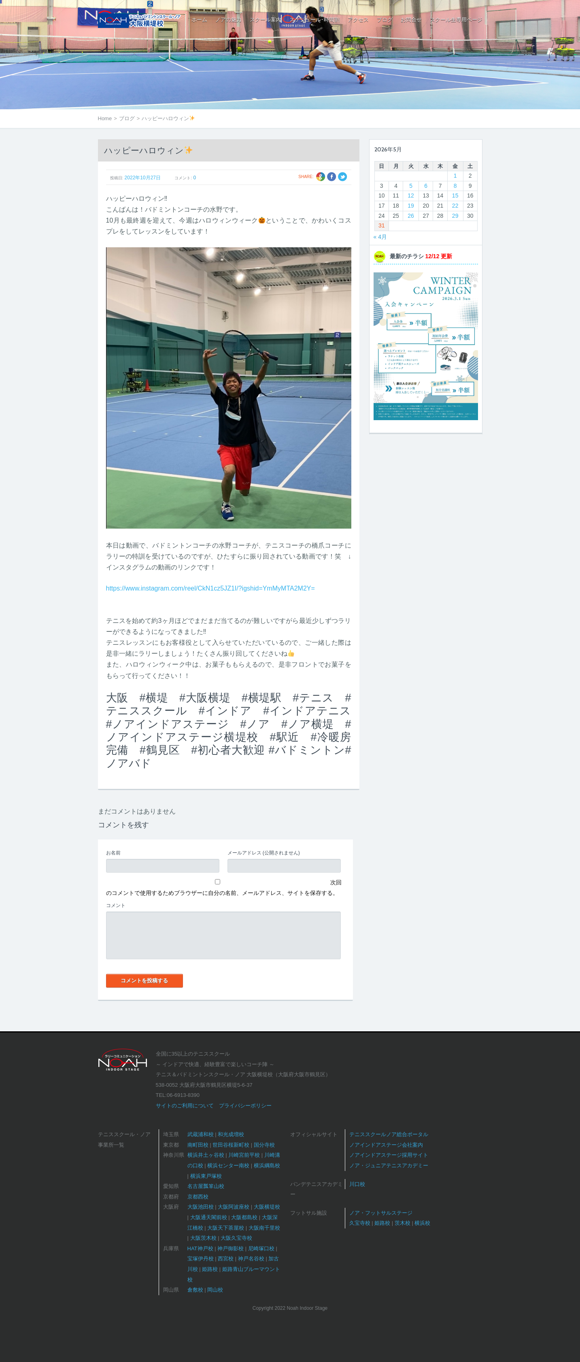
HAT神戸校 (200, 1248)
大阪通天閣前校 (208, 1217)
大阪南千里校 (264, 1228)
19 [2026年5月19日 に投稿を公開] (411, 205)
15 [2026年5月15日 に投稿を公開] (455, 195)
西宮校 (226, 1259)
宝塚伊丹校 (200, 1259)
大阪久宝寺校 (236, 1238)
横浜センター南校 (228, 1165)
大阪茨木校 (203, 1238)
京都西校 (197, 1197)
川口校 (357, 1184)
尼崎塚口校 (261, 1248)
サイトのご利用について (185, 1106)
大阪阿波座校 (233, 1207)
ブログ (127, 118)
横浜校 (422, 1223)
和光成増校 (231, 1134)
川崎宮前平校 (244, 1155)
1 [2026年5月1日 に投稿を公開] (455, 175)
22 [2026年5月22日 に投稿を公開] (455, 205)
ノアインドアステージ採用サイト (388, 1155)
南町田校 (197, 1145)
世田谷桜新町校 (230, 1145)
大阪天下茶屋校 (225, 1228)
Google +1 (320, 176)
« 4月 (380, 237)
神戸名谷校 (251, 1259)
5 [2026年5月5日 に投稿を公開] (410, 186)
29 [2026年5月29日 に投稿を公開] (455, 215)
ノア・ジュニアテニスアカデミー (388, 1165)
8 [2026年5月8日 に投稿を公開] (455, 186)
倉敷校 (195, 1290)
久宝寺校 (359, 1223)
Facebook (331, 176)
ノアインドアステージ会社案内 (386, 1145)
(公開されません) (263, 853)
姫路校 (210, 1269)
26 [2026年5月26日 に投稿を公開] (411, 215)
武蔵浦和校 (200, 1134)
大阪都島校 (244, 1217)
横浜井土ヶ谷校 (205, 1155)
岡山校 (215, 1290)
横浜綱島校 (267, 1165)
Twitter (342, 176)
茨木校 (402, 1223)
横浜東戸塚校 (206, 1176)
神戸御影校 (230, 1248)
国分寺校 (264, 1145)
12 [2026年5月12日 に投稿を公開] (411, 195)
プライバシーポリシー (245, 1106)
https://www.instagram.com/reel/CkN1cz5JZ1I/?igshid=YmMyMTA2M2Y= (210, 588)
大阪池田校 (200, 1207)
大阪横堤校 (267, 1207)
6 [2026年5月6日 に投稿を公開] (425, 186)
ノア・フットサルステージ (380, 1213)
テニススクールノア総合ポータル (388, 1134)
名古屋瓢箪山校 (205, 1186)
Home (105, 118)
